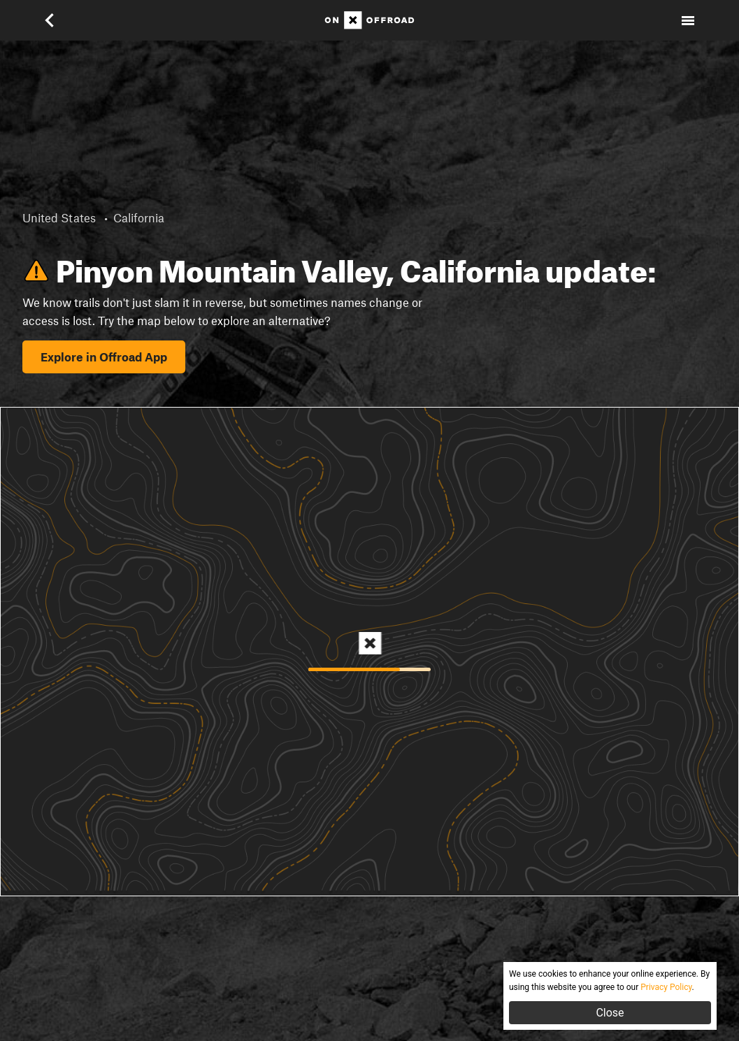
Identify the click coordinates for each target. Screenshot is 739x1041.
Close (610, 1012)
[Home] (369, 20)
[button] (51, 20)
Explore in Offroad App (104, 357)
